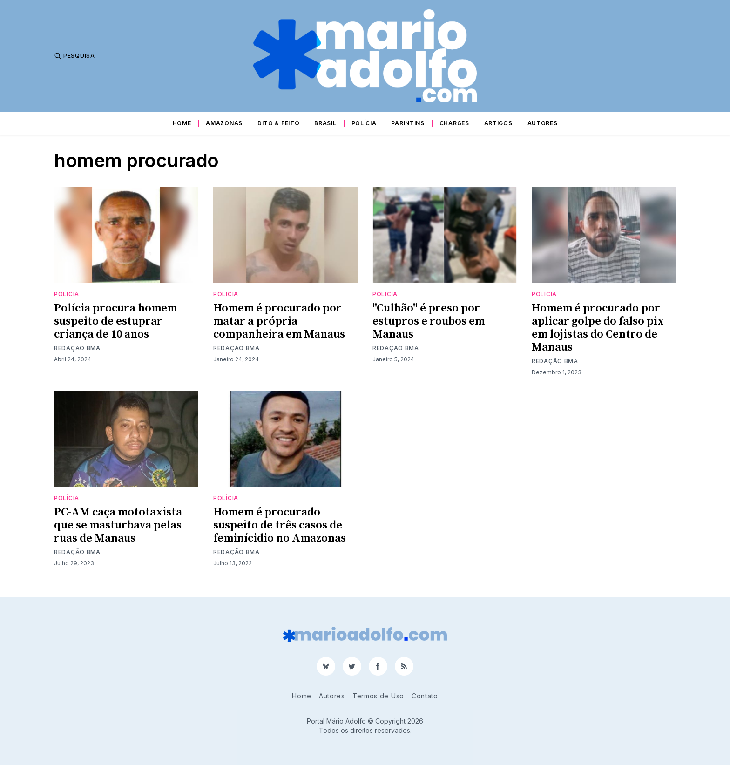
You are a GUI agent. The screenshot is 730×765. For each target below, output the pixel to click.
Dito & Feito (278, 123)
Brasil (325, 123)
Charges (454, 123)
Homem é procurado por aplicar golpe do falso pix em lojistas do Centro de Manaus (598, 327)
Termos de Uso (378, 696)
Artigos (498, 123)
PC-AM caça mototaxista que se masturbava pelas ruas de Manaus (118, 525)
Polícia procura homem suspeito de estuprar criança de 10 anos (115, 321)
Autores (542, 123)
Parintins (407, 123)
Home (182, 123)
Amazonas (224, 123)
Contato (425, 696)
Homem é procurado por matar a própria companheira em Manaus (279, 321)
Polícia (364, 123)
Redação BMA (77, 348)
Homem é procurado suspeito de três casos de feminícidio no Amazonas (279, 525)
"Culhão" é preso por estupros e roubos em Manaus (428, 321)
